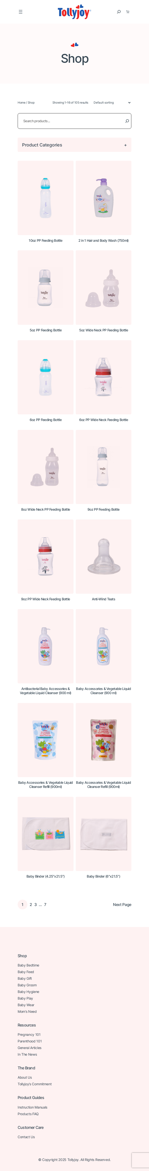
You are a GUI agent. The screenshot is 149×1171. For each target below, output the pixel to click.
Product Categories (42, 144)
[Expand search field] (119, 12)
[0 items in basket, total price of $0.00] (127, 11)
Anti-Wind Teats (103, 599)
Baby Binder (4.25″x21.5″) (45, 876)
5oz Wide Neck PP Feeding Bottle (103, 330)
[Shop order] (109, 103)
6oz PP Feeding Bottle (46, 420)
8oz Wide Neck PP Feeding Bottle (45, 509)
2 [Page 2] (31, 904)
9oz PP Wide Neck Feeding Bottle (45, 599)
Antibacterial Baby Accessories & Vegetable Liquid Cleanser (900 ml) (45, 691)
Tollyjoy (73, 1160)
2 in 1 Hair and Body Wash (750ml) (103, 240)
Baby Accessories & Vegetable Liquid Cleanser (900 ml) (103, 691)
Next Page (122, 904)
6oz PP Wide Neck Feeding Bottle (103, 420)
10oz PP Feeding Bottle (45, 240)
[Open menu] (21, 12)
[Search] (127, 121)
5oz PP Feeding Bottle (46, 330)
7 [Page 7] (45, 904)
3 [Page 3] (35, 904)
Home (21, 102)
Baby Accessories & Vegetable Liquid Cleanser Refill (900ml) (45, 785)
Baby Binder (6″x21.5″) (103, 876)
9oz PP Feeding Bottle (103, 509)
